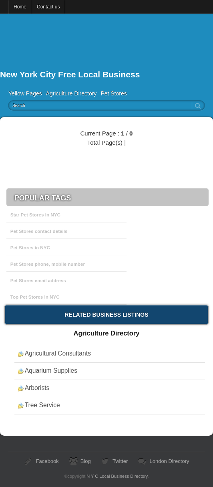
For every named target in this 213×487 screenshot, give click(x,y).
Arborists (37, 387)
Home (20, 7)
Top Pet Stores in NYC (35, 296)
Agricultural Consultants (58, 353)
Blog (85, 461)
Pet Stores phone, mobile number (47, 264)
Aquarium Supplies (51, 370)
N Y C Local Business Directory (116, 476)
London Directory (169, 461)
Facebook (47, 461)
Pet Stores (113, 93)
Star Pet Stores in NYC (35, 214)
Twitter (120, 461)
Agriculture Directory (71, 93)
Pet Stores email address (38, 280)
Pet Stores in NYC (30, 247)
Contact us (48, 7)
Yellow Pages (25, 93)
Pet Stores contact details (39, 231)
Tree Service (42, 405)
